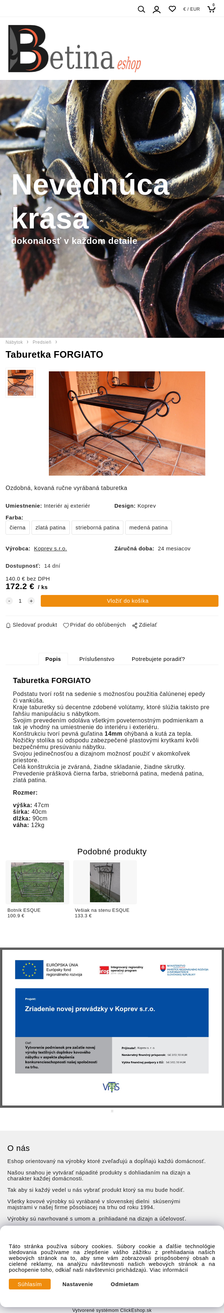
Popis (53, 659)
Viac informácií (169, 1270)
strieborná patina (97, 528)
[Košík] (213, 9)
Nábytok (14, 342)
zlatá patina (51, 528)
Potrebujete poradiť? (158, 659)
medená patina (148, 528)
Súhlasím (30, 1284)
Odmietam (125, 1284)
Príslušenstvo (97, 659)
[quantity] (20, 601)
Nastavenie (77, 1284)
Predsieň (42, 342)
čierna (18, 528)
